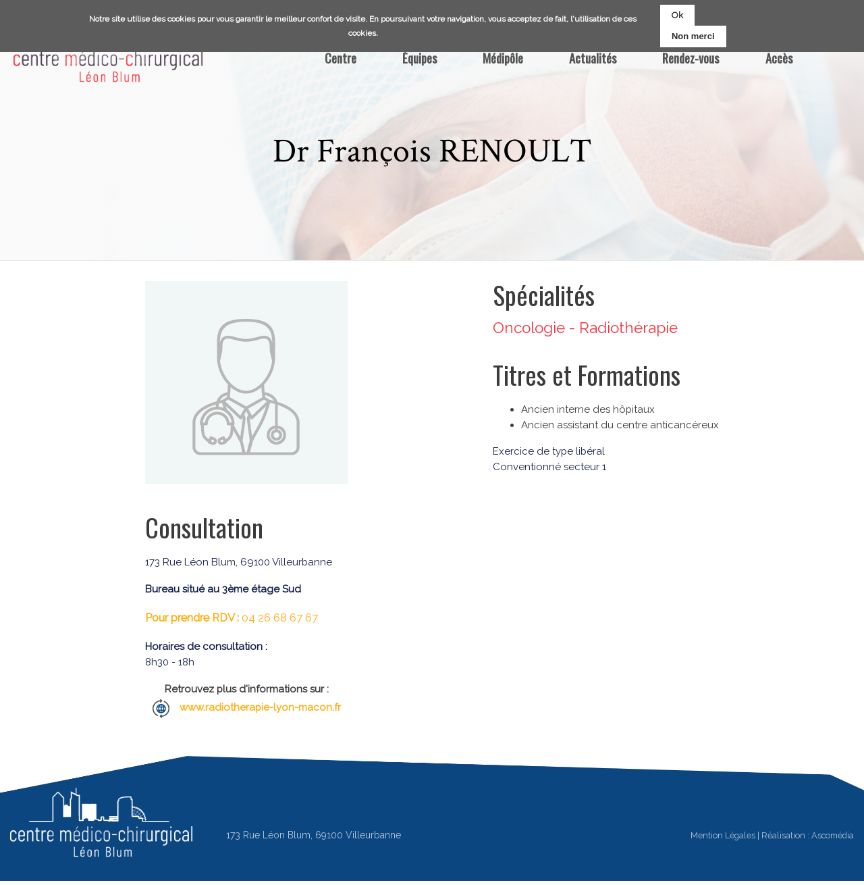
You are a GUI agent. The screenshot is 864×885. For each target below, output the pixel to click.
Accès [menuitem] (778, 58)
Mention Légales (723, 835)
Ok (677, 13)
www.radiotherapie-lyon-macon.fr (260, 707)
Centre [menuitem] (340, 58)
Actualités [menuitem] (592, 58)
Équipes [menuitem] (419, 58)
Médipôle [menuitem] (503, 58)
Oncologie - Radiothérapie (585, 327)
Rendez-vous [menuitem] (690, 58)
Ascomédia (832, 835)
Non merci (693, 35)
